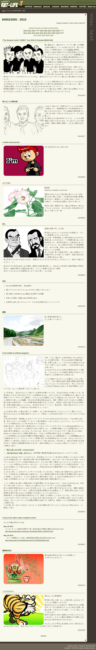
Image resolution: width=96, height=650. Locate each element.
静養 (4, 312)
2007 (49, 30)
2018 (54, 33)
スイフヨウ (6, 183)
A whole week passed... (11, 142)
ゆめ (4, 281)
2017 (49, 33)
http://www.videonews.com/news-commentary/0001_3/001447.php (29, 531)
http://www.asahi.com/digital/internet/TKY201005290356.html (27, 540)
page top (43, 635)
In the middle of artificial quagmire (15, 353)
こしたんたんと (8, 591)
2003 (33, 30)
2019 (58, 33)
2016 (45, 33)
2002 (29, 30)
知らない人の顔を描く (10, 101)
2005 (41, 30)
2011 (25, 33)
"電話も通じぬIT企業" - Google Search (20, 450)
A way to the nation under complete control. (19, 518)
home (4, 10)
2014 (37, 33)
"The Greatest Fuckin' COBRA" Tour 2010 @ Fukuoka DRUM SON (27, 40)
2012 (29, 33)
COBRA (70, 50)
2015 (41, 33)
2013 (33, 33)
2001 (25, 30)
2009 (58, 30)
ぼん (4, 224)
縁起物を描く (7, 550)
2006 (45, 30)
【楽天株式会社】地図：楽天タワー (19, 453)
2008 (54, 30)
